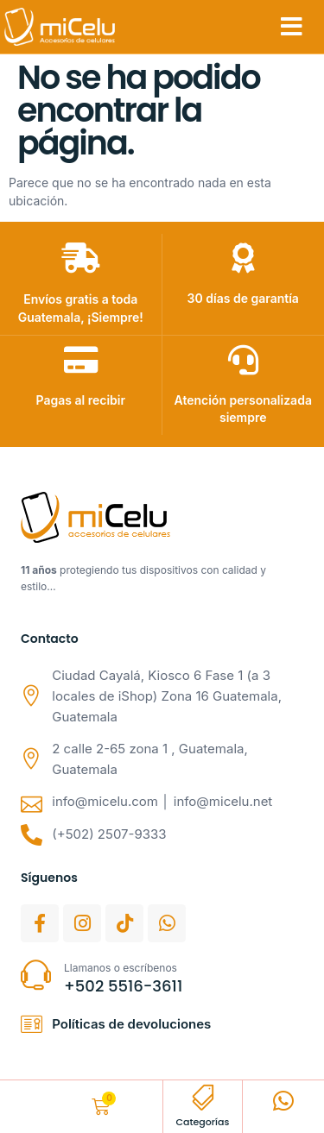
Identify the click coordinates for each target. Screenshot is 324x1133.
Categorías (202, 1122)
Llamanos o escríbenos (120, 967)
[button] (291, 27)
